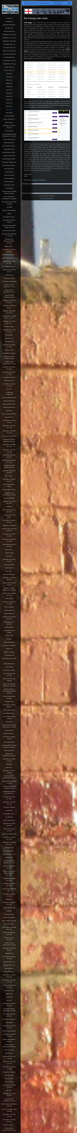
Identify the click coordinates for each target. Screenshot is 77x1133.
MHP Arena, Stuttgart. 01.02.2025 (9, 450)
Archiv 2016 (9, 86)
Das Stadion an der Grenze (9, 631)
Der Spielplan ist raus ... (9, 146)
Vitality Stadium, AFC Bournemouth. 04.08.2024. (9, 197)
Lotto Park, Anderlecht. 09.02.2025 (9, 471)
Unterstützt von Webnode (47, 198)
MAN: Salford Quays (9, 401)
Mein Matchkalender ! (9, 25)
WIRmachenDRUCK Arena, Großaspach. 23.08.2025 (9, 726)
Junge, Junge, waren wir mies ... (9, 890)
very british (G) (9, 28)
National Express (9, 178)
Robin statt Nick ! (9, 971)
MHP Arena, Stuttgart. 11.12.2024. (9, 373)
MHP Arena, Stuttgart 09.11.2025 (9, 843)
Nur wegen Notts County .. (9, 659)
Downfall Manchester (9, 525)
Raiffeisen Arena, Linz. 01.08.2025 (9, 679)
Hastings (9, 1000)
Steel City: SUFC (9, 1082)
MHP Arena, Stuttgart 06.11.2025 (9, 838)
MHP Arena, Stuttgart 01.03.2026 (9, 1035)
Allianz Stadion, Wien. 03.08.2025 (9, 697)
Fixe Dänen (9, 639)
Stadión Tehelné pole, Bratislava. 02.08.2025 (9, 685)
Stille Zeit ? (9, 389)
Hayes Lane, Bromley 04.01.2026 (9, 933)
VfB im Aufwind (9, 847)
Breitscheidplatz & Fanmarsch (9, 623)
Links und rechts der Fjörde (9, 516)
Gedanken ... (9, 899)
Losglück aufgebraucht (9, 1031)
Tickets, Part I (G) (9, 67)
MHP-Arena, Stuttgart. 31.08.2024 (9, 221)
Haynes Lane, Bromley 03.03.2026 (9, 1040)
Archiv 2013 (9, 77)
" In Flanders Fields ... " (9, 814)
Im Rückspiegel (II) (9, 610)
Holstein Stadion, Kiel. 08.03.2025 (9, 511)
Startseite (9, 18)
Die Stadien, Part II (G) (9, 47)
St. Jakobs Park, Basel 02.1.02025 (9, 798)
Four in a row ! (9, 131)
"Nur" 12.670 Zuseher (9, 710)
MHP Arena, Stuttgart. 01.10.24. (9, 262)
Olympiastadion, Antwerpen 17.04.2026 (9, 1100)
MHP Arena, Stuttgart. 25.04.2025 (9, 578)
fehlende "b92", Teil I (9, 962)
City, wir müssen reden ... (9, 377)
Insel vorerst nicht (9, 663)
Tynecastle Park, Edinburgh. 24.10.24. (9, 296)
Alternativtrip (9, 275)
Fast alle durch (9, 1075)
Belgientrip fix (9, 417)
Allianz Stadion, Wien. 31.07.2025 (9, 674)
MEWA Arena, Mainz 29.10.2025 (9, 829)
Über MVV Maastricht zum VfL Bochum (9, 529)
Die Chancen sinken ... (9, 851)
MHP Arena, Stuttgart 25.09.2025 (9, 771)
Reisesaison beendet (9, 574)
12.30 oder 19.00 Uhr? (9, 907)
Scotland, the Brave (9, 807)
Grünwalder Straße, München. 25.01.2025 (9, 440)
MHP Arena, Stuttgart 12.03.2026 (9, 1057)
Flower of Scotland (9, 917)
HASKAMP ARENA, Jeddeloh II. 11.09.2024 (9, 235)
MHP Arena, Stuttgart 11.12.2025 (9, 895)
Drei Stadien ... (9, 476)
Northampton (9, 188)
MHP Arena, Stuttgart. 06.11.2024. (9, 322)
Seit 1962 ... (9, 1090)
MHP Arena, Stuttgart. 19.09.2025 (9, 760)
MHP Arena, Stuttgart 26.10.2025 (9, 824)
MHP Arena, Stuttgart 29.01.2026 (9, 976)
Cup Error (9, 207)
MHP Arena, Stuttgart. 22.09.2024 (9, 250)
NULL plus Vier (9, 635)
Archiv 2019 (9, 96)
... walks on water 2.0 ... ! (9, 119)
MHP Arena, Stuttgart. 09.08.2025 (9, 706)
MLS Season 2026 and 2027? (9, 436)
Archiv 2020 (9, 99)
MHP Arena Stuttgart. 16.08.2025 (9, 717)
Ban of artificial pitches (9, 920)
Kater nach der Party (9, 155)
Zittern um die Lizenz (9, 139)
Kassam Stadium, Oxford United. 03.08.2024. (9, 192)
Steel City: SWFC (9, 1078)
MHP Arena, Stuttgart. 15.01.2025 (9, 426)
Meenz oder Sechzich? (9, 404)
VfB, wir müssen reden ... (9, 353)
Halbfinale (9, 506)
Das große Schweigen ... (9, 1019)
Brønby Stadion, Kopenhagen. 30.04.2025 (9, 589)
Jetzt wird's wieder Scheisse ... (9, 485)
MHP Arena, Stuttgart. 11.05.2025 (9, 603)
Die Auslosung (9, 730)
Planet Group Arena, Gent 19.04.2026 (9, 1110)
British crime (9, 1053)
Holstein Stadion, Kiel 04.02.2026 (9, 986)
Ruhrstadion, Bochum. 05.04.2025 (9, 545)
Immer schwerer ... (9, 181)
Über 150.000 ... (9, 549)
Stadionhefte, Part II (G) (9, 64)
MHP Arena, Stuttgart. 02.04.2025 (9, 535)
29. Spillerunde (9, 598)
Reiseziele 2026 (9, 953)
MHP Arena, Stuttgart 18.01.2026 (9, 957)
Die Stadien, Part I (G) (9, 44)
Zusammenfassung (9, 742)
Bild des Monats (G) (9, 31)
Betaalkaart (9, 410)
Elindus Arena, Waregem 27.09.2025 (9, 782)
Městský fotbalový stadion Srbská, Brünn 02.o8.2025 (9, 691)
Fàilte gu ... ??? (9, 338)
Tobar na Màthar (9, 914)
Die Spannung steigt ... (9, 217)
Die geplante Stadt (9, 185)
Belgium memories (9, 498)
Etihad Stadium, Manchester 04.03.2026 (9, 1045)
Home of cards (9, 553)
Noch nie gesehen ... (9, 713)
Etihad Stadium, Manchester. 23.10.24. (9, 291)
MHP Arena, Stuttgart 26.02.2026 (9, 1026)
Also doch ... (9, 767)
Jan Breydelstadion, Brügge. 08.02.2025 (9, 466)
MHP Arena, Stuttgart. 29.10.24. (9, 306)
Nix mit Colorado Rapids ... (9, 414)
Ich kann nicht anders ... (9, 489)
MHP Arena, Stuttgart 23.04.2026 (9, 1115)
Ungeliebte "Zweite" (9, 149)
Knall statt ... (9, 571)
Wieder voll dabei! (9, 652)
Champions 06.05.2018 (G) (9, 41)
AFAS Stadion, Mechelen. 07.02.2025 (9, 461)
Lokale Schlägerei (9, 564)
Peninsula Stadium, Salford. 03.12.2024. (9, 357)
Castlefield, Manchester (9, 281)
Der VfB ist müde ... (9, 326)
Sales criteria (9, 667)
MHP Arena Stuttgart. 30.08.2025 (9, 737)
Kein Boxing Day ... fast (9, 854)
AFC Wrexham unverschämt (9, 393)
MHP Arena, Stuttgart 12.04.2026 (9, 1094)
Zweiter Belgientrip (9, 407)
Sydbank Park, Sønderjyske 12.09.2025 (9, 754)
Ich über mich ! (9, 21)
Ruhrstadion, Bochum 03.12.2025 (9, 879)
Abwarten (9, 764)
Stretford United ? (9, 380)
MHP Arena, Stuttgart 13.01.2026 (9, 949)
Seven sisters (9, 994)
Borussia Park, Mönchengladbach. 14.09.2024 (9, 241)
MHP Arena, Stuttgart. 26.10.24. (9, 301)
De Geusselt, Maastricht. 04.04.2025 (9, 540)
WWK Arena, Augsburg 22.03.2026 (9, 1068)
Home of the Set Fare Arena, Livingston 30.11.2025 (9, 873)
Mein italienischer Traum (9, 834)
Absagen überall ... (9, 1125)
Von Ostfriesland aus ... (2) (9, 258)
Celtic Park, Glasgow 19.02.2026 (9, 1015)
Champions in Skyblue (9, 1072)
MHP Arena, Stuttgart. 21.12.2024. (9, 385)
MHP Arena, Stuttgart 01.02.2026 (9, 981)
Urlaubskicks (9, 722)
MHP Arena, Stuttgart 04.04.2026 (9, 1086)
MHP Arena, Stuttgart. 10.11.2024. (9, 330)
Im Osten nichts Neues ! (9, 230)
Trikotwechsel (9, 172)
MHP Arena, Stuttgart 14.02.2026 (9, 1004)
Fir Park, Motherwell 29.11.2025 (9, 867)
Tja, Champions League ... (9, 266)
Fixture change (9, 350)
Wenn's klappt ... (9, 246)
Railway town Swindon (9, 210)
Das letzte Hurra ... (9, 924)
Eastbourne (9, 997)
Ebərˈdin (9, 911)
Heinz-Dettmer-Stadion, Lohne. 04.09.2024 (9, 226)
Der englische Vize (9, 175)
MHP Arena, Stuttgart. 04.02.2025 (9, 456)
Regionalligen (9, 341)
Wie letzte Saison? (9, 750)
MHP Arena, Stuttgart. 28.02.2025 (9, 502)
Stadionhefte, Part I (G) (9, 60)
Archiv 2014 (9, 80)
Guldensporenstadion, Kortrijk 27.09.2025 (9, 787)
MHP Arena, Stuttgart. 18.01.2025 (9, 432)
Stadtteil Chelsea (9, 1050)
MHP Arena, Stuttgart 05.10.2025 (9, 803)
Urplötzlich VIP (9, 701)
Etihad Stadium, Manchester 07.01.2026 (9, 944)
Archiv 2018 (9, 93)
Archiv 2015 (9, 83)
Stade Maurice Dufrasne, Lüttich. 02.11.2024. (9, 317)
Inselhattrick (9, 857)
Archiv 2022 (9, 106)
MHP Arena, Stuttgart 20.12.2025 (9, 903)
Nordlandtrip (9, 568)
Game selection (9, 968)
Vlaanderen (9, 810)
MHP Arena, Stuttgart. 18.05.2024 (9, 126)
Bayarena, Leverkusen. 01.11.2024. (9, 312)
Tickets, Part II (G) (9, 70)
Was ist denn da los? (9, 820)
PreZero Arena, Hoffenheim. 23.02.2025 (9, 494)
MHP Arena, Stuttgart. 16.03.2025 (9, 521)
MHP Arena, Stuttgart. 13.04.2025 (9, 560)
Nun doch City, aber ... (9, 670)
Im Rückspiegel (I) (9, 607)
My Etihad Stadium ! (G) (9, 54)
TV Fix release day (9, 655)
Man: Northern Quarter (9, 397)
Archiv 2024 (9, 112)
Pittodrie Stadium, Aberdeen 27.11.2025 (9, 861)
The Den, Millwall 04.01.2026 (9, 938)
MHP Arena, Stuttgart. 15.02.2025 (9, 480)
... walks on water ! (9, 116)
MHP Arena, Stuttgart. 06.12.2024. (9, 368)
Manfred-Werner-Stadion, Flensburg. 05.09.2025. (9, 746)
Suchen (69, 3)
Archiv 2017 (9, 90)
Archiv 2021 (9, 103)
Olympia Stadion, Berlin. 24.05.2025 (9, 617)
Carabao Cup (9, 648)
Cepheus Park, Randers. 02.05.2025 (9, 594)
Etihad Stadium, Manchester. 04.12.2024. (9, 362)
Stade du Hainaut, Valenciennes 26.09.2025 (9, 777)
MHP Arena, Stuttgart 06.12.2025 (9, 884)
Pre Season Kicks (9, 168)
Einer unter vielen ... (9, 733)
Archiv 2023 (9, 109)
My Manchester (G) (9, 57)
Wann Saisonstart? (9, 642)
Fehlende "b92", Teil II (9, 965)
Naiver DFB (9, 556)
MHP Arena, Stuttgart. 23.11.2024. (9, 345)
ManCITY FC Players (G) (9, 51)
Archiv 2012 (9, 73)
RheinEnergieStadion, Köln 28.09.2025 (9, 792)
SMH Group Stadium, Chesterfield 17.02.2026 (9, 1009)
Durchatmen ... (9, 335)
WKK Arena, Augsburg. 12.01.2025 (9, 421)
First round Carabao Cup (9, 162)
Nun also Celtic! (9, 990)
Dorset (9, 213)
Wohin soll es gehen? (9, 645)
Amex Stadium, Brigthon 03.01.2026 (9, 928)
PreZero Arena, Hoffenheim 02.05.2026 (9, 1129)
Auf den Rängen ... (9, 627)
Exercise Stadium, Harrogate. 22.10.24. (9, 285)
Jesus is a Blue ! (9, 122)
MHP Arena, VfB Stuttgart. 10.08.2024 (9, 203)
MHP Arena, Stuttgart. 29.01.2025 (9, 445)
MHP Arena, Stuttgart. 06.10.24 (9, 270)
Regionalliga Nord (9, 278)
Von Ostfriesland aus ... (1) (9, 255)
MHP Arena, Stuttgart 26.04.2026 (9, 1120)
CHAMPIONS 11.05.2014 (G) (9, 38)
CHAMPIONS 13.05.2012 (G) (9, 34)
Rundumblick (9, 1022)
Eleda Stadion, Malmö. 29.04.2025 (9, 584)
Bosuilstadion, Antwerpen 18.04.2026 (9, 1105)
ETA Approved (9, 817)
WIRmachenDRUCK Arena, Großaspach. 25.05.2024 (9, 135)
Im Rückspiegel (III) (9, 613)
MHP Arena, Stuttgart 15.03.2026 (9, 1062)
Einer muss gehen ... (9, 142)
